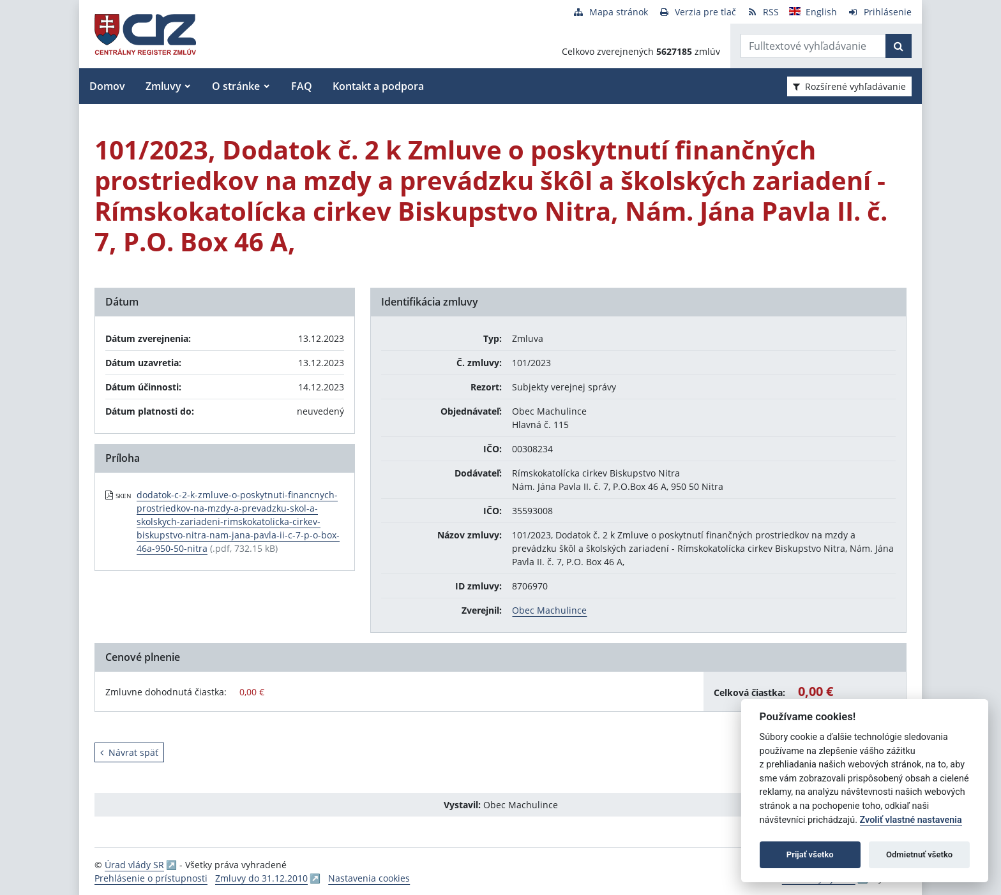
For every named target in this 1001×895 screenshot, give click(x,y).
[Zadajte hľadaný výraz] (813, 46)
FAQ (301, 86)
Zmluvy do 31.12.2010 (261, 878)
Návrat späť (129, 752)
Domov (107, 86)
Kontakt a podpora (378, 86)
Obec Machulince (549, 610)
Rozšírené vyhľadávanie (849, 86)
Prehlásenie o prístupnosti (150, 878)
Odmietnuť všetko (919, 854)
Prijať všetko (810, 854)
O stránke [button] (236, 86)
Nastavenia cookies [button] (369, 878)
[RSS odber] (762, 12)
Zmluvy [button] (163, 86)
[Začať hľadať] (898, 46)
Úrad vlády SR (134, 865)
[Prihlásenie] (879, 12)
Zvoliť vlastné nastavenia (911, 820)
